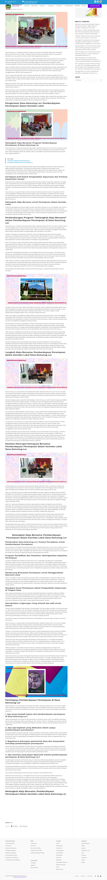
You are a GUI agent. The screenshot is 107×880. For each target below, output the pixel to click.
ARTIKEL (19, 9)
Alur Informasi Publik (36, 848)
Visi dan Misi (8, 845)
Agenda (83, 848)
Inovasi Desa (59, 848)
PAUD (57, 867)
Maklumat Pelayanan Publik (37, 852)
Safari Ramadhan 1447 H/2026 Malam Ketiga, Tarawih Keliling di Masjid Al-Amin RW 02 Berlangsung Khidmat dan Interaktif (88, 47)
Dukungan (89, 876)
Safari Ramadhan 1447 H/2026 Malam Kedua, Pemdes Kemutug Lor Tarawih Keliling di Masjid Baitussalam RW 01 (87, 53)
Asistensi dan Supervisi (10, 848)
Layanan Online (95, 5)
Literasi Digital (59, 852)
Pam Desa (58, 857)
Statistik (59, 5)
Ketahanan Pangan (60, 864)
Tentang (42, 5)
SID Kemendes (34, 867)
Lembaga (50, 5)
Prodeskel (33, 862)
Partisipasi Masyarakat (10, 850)
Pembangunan (69, 5)
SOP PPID (33, 845)
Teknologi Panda (23, 877)
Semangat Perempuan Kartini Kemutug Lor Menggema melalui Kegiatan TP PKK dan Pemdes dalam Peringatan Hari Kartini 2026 (87, 41)
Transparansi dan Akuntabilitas (12, 860)
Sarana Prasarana (86, 843)
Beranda (27, 5)
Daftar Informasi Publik (36, 850)
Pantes (58, 843)
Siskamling (58, 860)
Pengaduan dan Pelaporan (11, 857)
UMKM (83, 845)
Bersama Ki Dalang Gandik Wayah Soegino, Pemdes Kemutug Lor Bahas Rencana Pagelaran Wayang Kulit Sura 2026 (87, 26)
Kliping (83, 862)
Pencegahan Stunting (61, 862)
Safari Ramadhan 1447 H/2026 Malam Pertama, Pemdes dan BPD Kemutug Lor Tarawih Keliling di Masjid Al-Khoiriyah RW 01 (88, 59)
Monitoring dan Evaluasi (11, 855)
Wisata (83, 860)
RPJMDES (77, 5)
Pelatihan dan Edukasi (10, 852)
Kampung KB (59, 845)
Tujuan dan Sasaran (10, 843)
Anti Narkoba (59, 855)
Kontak (84, 5)
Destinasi (84, 855)
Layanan (83, 876)
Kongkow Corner (86, 850)
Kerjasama (84, 857)
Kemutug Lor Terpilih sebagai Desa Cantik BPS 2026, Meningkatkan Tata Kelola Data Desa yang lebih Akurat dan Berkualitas (87, 31)
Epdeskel (33, 865)
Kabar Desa (34, 5)
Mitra (83, 852)
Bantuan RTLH (59, 869)
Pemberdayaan (60, 850)
